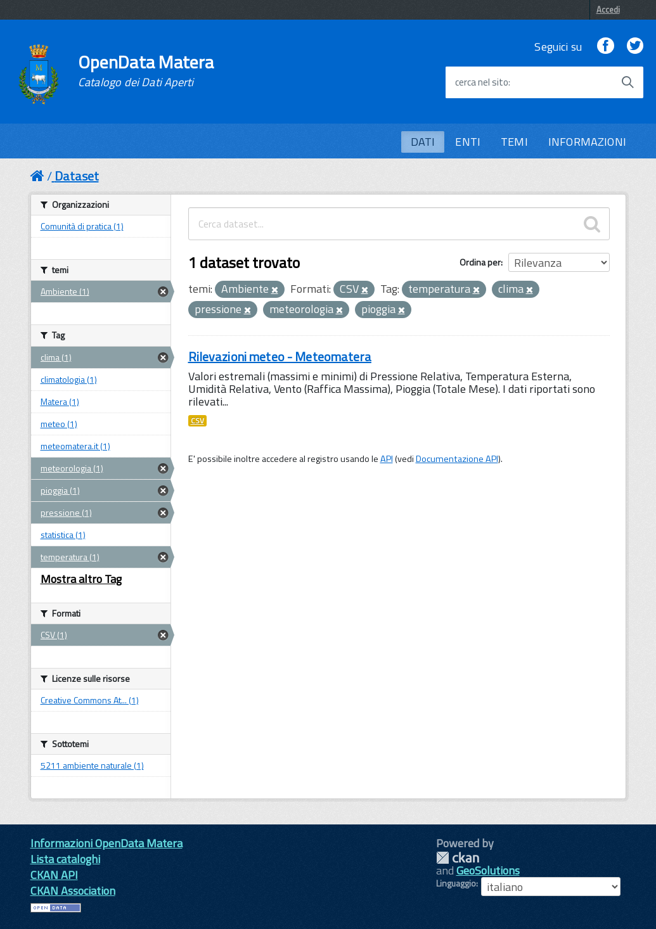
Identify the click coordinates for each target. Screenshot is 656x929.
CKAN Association (72, 890)
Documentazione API (457, 459)
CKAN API (54, 874)
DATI (423, 141)
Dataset (77, 176)
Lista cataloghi (65, 859)
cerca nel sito (481, 82)
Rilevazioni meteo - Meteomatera (279, 356)
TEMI (514, 141)
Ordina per (480, 262)
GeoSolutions (488, 870)
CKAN (457, 857)
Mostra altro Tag (81, 578)
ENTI (467, 141)
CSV (197, 420)
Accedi (608, 9)
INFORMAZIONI (587, 141)
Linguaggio (456, 883)
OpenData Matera (146, 71)
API (386, 459)
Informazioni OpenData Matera (106, 843)
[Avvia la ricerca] (627, 82)
